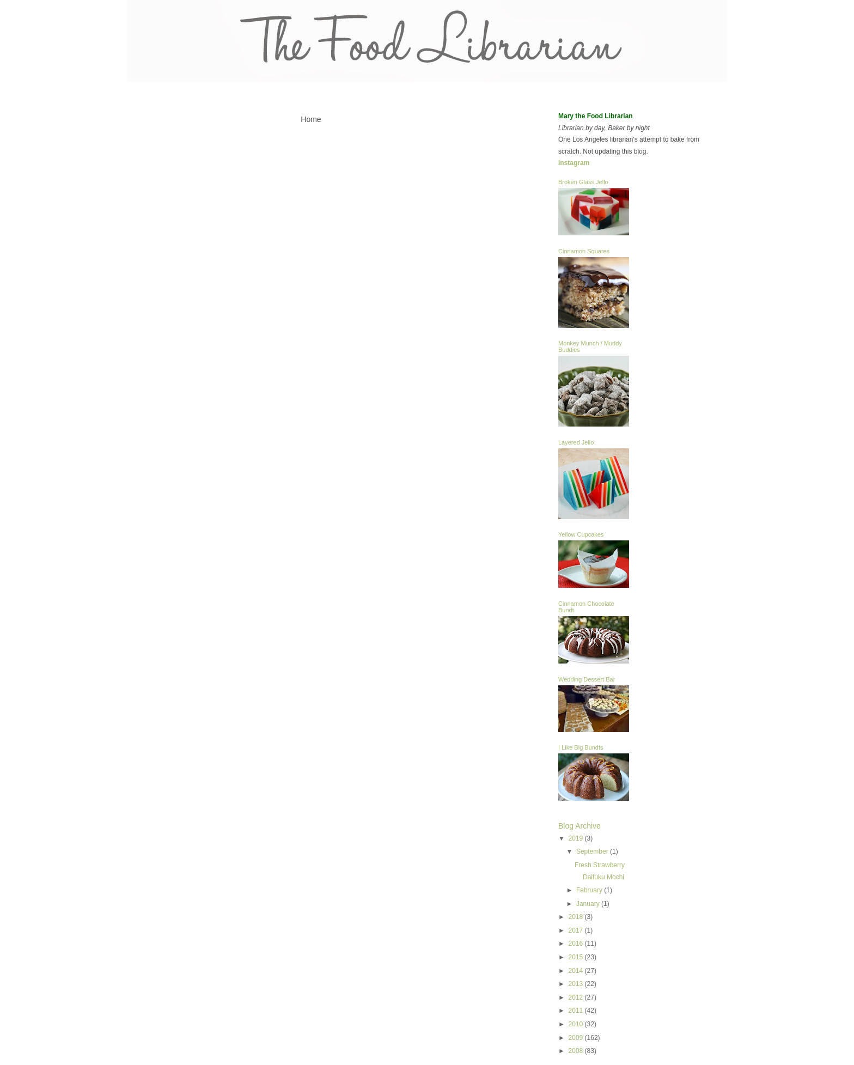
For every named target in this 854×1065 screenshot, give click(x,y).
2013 (577, 984)
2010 (577, 1024)
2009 (577, 1038)
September (593, 851)
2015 (577, 957)
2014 (577, 971)
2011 (577, 1010)
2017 (577, 930)
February (590, 890)
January (588, 904)
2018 (577, 917)
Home (311, 119)
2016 (577, 943)
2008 (577, 1051)
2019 (577, 838)
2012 (577, 997)
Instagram (573, 163)
